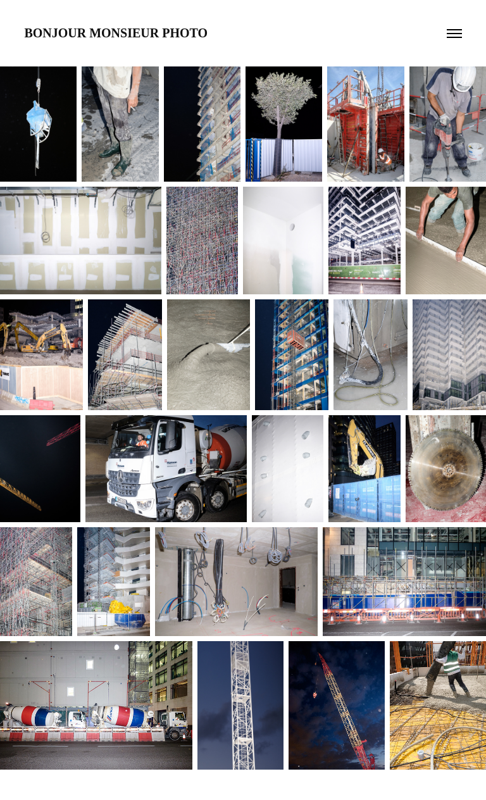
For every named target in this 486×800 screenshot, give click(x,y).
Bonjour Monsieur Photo (116, 33)
